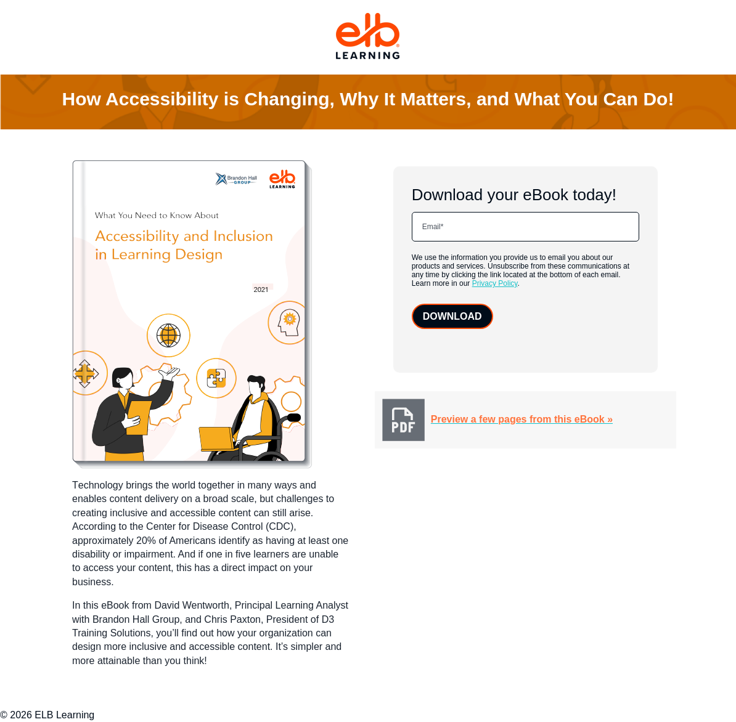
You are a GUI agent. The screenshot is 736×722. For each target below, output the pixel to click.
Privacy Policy (495, 283)
